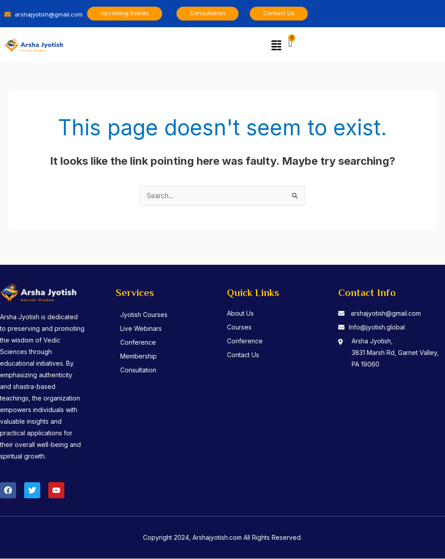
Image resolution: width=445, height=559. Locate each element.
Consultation (141, 370)
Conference (141, 342)
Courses (239, 327)
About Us (240, 313)
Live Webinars (144, 329)
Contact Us (243, 355)
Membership (141, 356)
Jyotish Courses (147, 315)
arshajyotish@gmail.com (386, 313)
